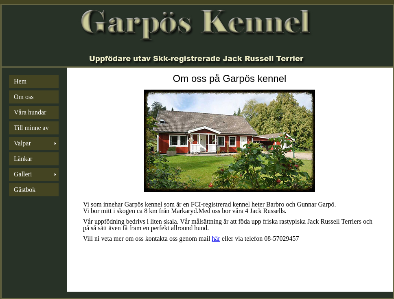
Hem (20, 81)
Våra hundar (30, 112)
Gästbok (24, 189)
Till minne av (31, 127)
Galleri (23, 174)
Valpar (22, 143)
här (216, 238)
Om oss (23, 96)
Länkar (23, 158)
